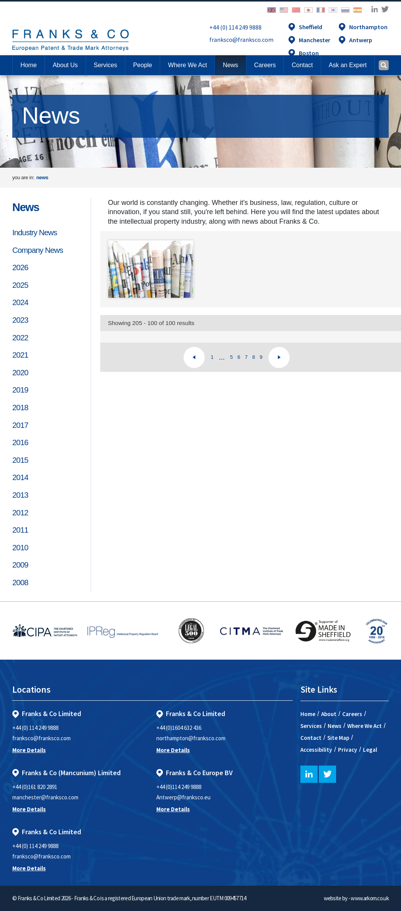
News (25, 207)
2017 (20, 425)
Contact (310, 737)
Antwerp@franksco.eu (183, 797)
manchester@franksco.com (45, 797)
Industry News (34, 232)
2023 (20, 320)
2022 (20, 337)
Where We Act (364, 725)
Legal (370, 749)
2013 (20, 495)
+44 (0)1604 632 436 (178, 727)
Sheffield (310, 27)
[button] (302, 65)
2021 (20, 355)
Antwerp (360, 40)
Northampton (368, 27)
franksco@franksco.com (241, 39)
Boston (309, 53)
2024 (20, 302)
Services (311, 725)
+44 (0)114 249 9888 (178, 787)
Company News (37, 250)
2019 (20, 390)
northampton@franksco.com (190, 738)
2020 (20, 372)
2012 (20, 512)
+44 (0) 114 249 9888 (235, 27)
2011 (20, 530)
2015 (20, 460)
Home (28, 65)
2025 (20, 285)
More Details (29, 750)
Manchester (314, 40)
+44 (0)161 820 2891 (34, 787)
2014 (20, 477)
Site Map (338, 737)
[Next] (279, 357)
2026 (20, 267)
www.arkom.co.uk (370, 898)
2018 (20, 407)
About (328, 714)
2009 (20, 565)
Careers (352, 714)
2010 (20, 547)
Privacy (347, 749)
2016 (20, 442)
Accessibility (316, 749)
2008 (20, 582)
